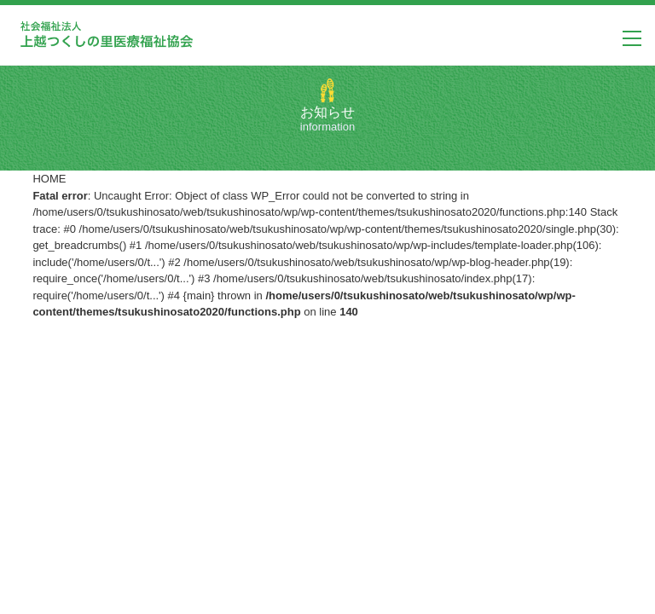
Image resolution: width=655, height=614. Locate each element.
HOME (49, 178)
